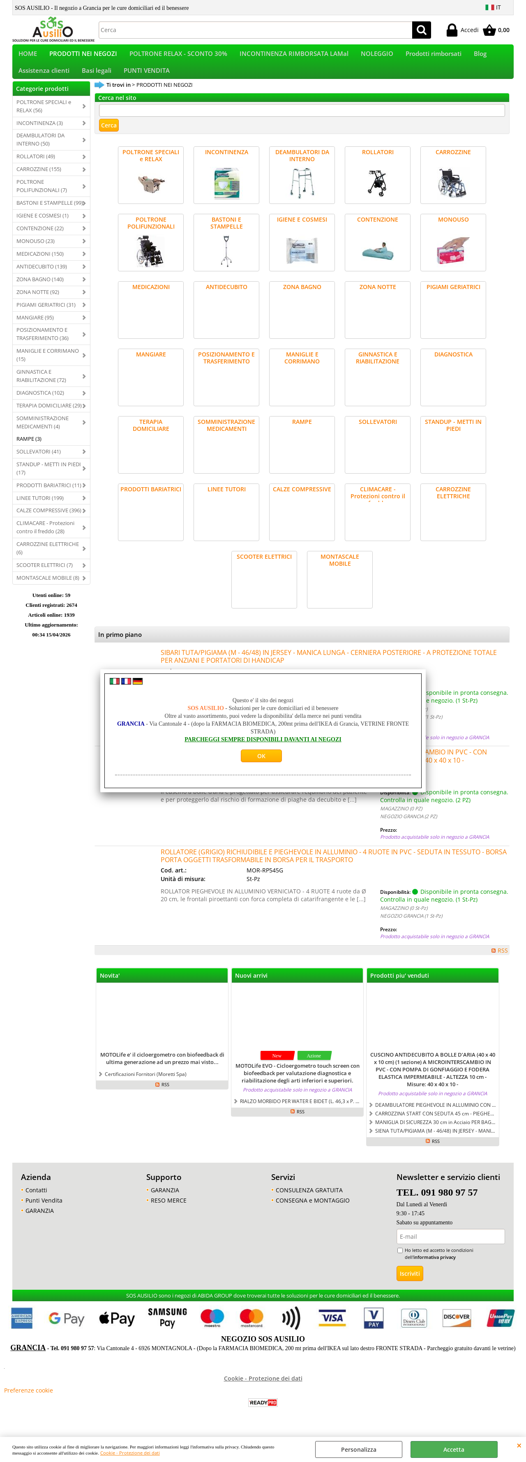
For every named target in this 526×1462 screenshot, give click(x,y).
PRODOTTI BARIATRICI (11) (48, 495)
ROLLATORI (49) (35, 166)
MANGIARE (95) (35, 327)
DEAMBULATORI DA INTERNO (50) (40, 149)
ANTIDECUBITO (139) (41, 276)
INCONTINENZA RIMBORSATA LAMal (294, 56)
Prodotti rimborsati (433, 56)
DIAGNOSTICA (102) (40, 403)
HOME (27, 56)
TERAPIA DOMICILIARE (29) (49, 415)
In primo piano (120, 645)
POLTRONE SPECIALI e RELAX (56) (43, 116)
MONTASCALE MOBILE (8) (47, 588)
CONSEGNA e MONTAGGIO (313, 1210)
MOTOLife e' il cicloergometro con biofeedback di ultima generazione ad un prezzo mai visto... (162, 1068)
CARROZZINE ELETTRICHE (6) (47, 558)
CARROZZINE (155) (38, 179)
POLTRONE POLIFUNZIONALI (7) (41, 196)
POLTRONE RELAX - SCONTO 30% (178, 56)
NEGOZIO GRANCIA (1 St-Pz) (411, 726)
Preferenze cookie (28, 1400)
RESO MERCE (169, 1210)
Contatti (36, 1200)
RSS (503, 961)
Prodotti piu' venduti (399, 986)
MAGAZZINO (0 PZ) (401, 818)
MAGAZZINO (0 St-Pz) (403, 718)
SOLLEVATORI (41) (38, 461)
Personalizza (358, 1449)
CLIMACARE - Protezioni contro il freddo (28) (45, 537)
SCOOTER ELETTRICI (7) (44, 575)
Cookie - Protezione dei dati (130, 1453)
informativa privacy (434, 1267)
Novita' (110, 986)
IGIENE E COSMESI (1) (42, 225)
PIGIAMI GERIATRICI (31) (46, 314)
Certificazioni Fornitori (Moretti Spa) (146, 1084)
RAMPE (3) (29, 448)
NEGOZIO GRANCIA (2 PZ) (408, 826)
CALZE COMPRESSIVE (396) (48, 520)
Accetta (453, 1449)
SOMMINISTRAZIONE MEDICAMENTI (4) (42, 432)
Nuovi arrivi (251, 986)
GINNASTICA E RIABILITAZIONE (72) (41, 386)
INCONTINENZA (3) (39, 132)
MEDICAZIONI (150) (40, 263)
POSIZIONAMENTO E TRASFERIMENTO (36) (42, 344)
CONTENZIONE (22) (40, 238)
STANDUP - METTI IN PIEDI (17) (48, 478)
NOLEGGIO (377, 56)
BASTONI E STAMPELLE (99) (49, 213)
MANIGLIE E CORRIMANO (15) (47, 365)
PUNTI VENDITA (147, 78)
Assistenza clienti (43, 78)
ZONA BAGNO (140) (40, 289)
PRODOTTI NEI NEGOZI (83, 56)
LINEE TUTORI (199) (40, 507)
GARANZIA (39, 1221)
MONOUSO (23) (35, 250)
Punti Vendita (43, 1210)
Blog (480, 56)
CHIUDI (519, 1445)
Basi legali (96, 78)
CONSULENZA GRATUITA (309, 1200)
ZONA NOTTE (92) (37, 301)
